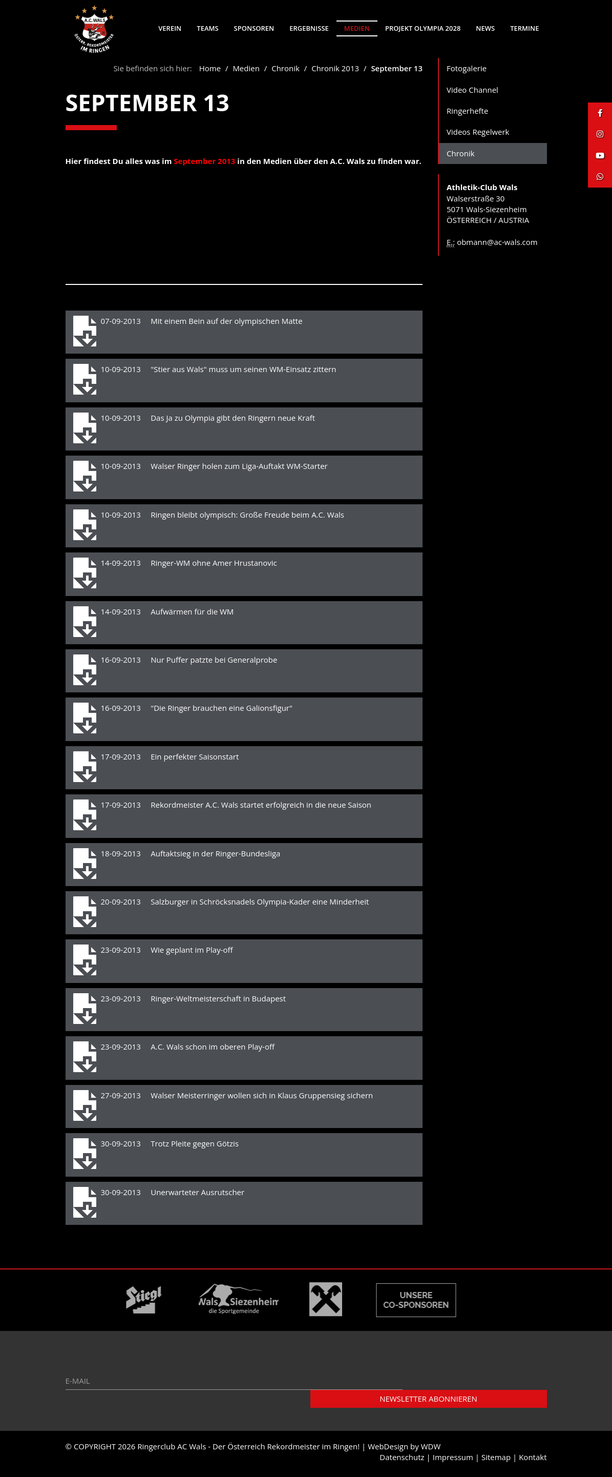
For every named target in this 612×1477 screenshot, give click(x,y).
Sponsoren (254, 28)
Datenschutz (401, 1460)
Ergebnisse (309, 28)
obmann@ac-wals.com (497, 245)
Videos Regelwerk (478, 135)
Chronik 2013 (335, 72)
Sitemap (496, 1460)
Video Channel (472, 93)
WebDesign (388, 1450)
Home (210, 72)
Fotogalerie (467, 72)
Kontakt (532, 1460)
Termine (524, 28)
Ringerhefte (467, 114)
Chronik (286, 72)
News (485, 28)
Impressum (453, 1460)
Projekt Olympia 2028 (422, 28)
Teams (207, 28)
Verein (169, 28)
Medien (357, 28)
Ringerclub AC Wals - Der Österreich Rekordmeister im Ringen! (248, 1450)
